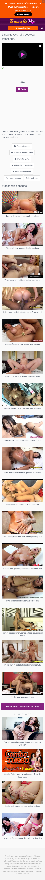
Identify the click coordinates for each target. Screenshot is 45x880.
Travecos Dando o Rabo (22, 152)
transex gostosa (13, 178)
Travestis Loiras (22, 159)
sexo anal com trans (22, 172)
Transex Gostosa (22, 146)
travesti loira (32, 178)
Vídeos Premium (22, 28)
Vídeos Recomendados (22, 165)
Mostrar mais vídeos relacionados (22, 706)
